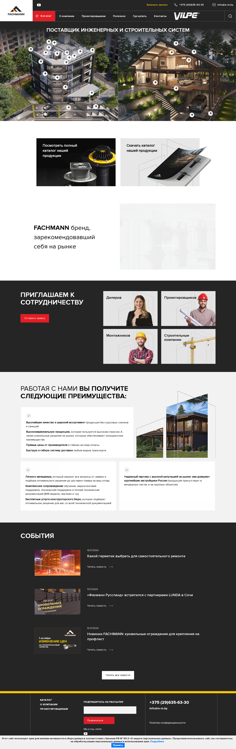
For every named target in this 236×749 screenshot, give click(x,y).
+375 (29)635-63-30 (169, 702)
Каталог (46, 700)
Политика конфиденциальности (167, 722)
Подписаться (95, 720)
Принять (118, 745)
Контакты (160, 16)
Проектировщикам (94, 16)
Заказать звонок (157, 4)
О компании (66, 16)
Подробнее (157, 741)
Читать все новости (118, 675)
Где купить (140, 16)
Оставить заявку (20, 318)
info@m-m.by (158, 708)
